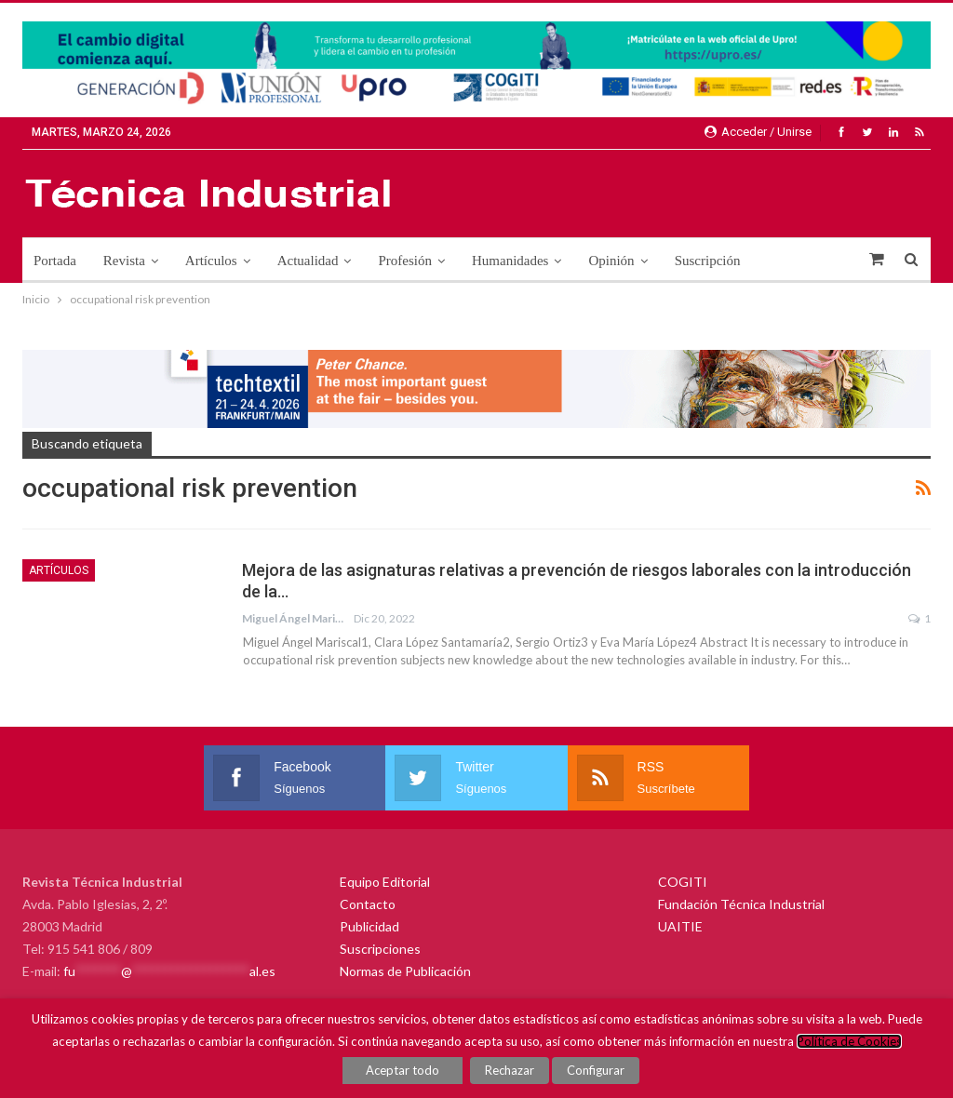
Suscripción (708, 260)
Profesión (405, 260)
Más (779, 260)
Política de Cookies (849, 1041)
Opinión (611, 260)
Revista (124, 260)
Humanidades (510, 260)
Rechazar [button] (509, 1070)
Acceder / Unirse (758, 132)
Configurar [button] (595, 1070)
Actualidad (308, 260)
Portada (55, 260)
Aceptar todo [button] (402, 1070)
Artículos (211, 260)
